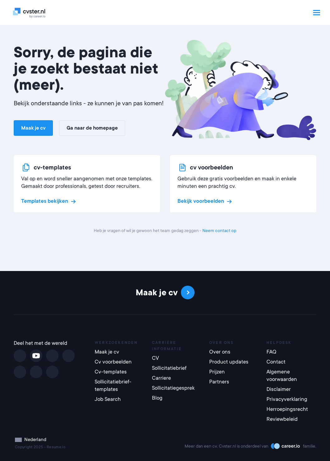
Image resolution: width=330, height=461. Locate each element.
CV (155, 358)
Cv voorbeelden (113, 362)
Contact (275, 362)
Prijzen (217, 372)
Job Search (108, 399)
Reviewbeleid (282, 419)
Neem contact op (219, 230)
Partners (219, 382)
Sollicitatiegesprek (173, 388)
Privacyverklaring (286, 399)
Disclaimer (278, 389)
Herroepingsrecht (287, 409)
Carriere (161, 378)
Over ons (219, 352)
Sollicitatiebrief (169, 368)
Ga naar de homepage (92, 128)
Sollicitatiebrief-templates (113, 385)
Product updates (228, 362)
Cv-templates (111, 372)
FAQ (271, 352)
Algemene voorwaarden (281, 375)
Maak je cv (33, 128)
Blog (157, 398)
